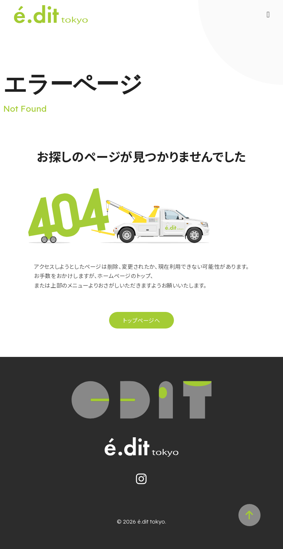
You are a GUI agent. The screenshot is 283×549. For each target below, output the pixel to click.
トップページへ (141, 320)
